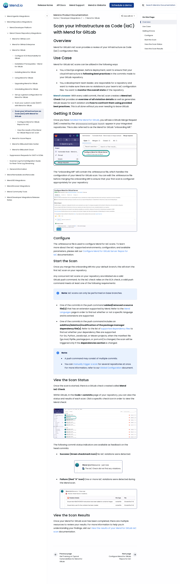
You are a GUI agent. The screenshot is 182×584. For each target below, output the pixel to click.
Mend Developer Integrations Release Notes (23, 198)
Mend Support (76, 5)
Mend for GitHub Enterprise (23, 44)
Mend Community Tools (17, 191)
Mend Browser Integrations (18, 186)
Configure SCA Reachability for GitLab (28, 57)
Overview (146, 22)
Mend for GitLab (18, 50)
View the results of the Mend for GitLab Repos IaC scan (29, 131)
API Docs (61, 5)
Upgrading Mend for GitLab (26, 83)
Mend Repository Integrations (19, 22)
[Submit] (143, 5)
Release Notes (45, 5)
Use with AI (128, 16)
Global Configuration (111, 367)
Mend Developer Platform (21, 27)
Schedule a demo (122, 5)
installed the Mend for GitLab (84, 120)
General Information (18, 169)
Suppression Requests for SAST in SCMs (26, 155)
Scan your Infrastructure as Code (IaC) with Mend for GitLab (28, 114)
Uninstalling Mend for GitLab (26, 89)
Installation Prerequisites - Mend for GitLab (28, 65)
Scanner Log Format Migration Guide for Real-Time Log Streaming (25, 162)
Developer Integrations (71, 18)
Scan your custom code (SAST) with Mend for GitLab (28, 104)
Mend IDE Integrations (16, 180)
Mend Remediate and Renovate (20, 174)
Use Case (146, 26)
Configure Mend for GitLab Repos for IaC (28, 123)
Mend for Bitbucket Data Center (25, 144)
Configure (148, 35)
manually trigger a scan (85, 364)
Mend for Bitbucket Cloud (23, 149)
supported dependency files (115, 328)
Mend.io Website (97, 5)
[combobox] (158, 5)
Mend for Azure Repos (21, 138)
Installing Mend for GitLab (25, 72)
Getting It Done (148, 31)
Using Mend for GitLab (24, 78)
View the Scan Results (153, 48)
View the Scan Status (153, 44)
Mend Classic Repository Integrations (25, 33)
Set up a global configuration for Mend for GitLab (28, 96)
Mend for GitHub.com (21, 39)
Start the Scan (150, 39)
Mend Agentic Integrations (18, 16)
